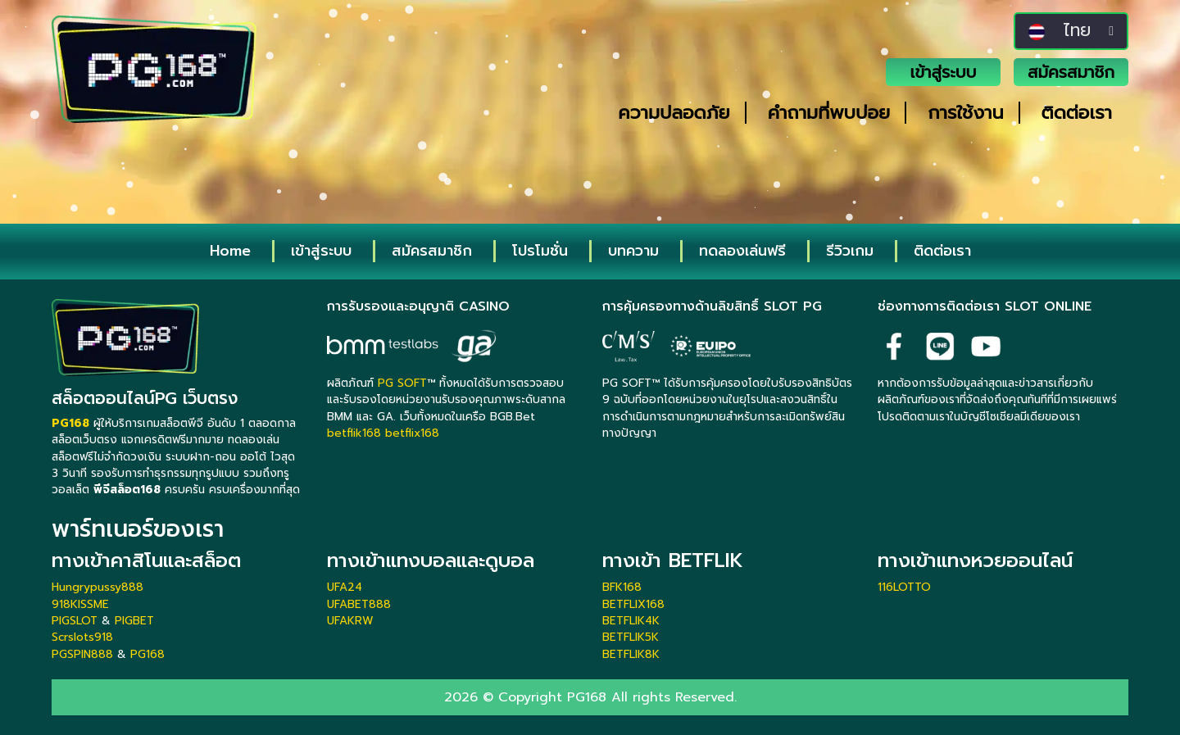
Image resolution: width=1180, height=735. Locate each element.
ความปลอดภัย (673, 112)
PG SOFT (402, 383)
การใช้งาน (965, 112)
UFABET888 (359, 604)
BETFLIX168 (633, 604)
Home (230, 250)
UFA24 (344, 587)
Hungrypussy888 (97, 587)
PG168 (147, 654)
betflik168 (354, 433)
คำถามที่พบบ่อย (829, 112)
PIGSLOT (75, 620)
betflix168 (412, 433)
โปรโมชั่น (540, 250)
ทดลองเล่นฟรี (742, 250)
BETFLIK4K (631, 620)
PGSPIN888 (82, 654)
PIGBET (134, 620)
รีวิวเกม (850, 250)
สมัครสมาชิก (1071, 72)
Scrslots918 (82, 637)
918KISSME (80, 604)
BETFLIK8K (631, 654)
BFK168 (622, 587)
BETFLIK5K (630, 637)
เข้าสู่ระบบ (943, 72)
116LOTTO (904, 587)
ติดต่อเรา (1077, 112)
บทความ (633, 250)
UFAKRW (350, 620)
